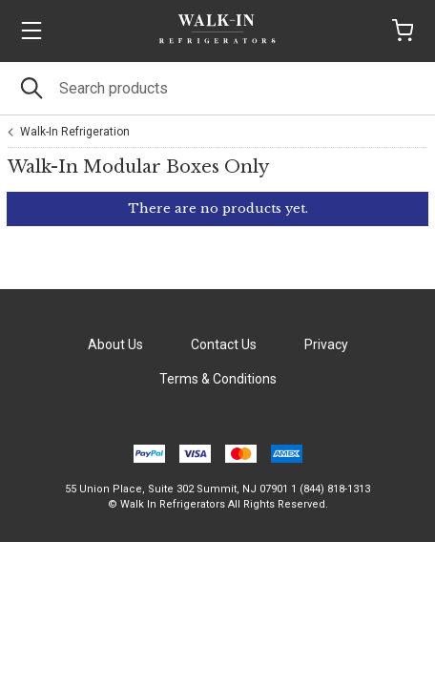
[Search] (217, 88)
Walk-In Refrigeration (75, 131)
